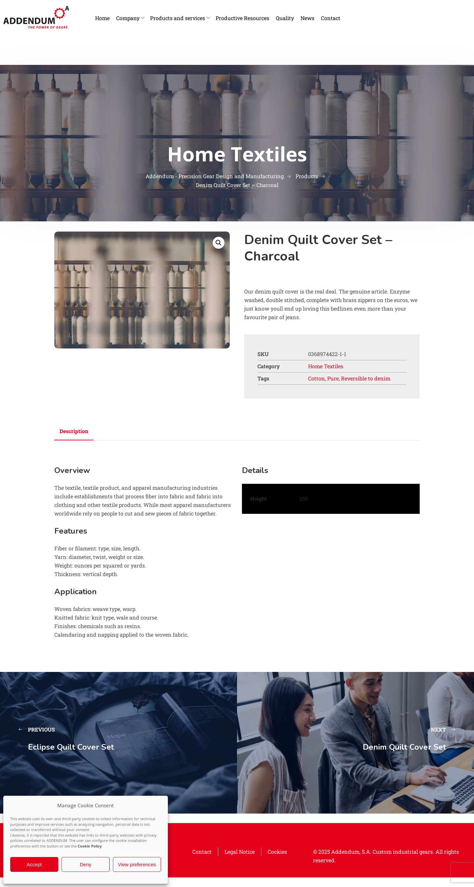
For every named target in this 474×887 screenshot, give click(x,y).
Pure (333, 378)
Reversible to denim (365, 378)
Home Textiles (325, 366)
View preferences (137, 864)
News (307, 17)
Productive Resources (242, 17)
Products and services (177, 17)
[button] (218, 243)
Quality (285, 17)
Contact (330, 17)
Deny (85, 864)
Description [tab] (74, 431)
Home (102, 17)
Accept (34, 864)
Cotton (316, 378)
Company (128, 17)
